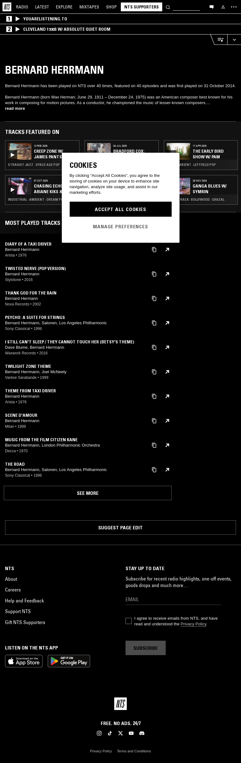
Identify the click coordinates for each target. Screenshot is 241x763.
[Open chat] (211, 6)
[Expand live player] (234, 39)
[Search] (168, 7)
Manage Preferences (120, 226)
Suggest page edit (120, 527)
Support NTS (18, 611)
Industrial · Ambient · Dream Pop (36, 199)
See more (88, 493)
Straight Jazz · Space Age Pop (34, 164)
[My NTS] (223, 7)
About (11, 579)
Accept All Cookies (120, 209)
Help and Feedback (24, 600)
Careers (13, 589)
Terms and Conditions (134, 751)
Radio (22, 7)
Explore (64, 7)
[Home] (7, 7)
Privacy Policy (193, 624)
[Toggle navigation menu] (234, 7)
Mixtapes (89, 7)
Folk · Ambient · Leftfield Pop (191, 164)
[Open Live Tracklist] (218, 39)
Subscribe (145, 648)
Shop (111, 7)
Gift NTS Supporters (25, 622)
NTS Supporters (141, 7)
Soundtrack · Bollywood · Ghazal (195, 199)
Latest (42, 7)
